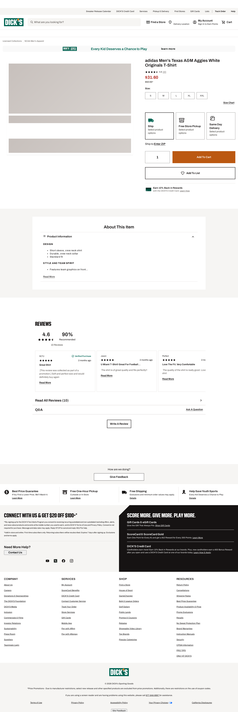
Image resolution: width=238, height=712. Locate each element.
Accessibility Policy (119, 702)
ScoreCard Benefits (70, 590)
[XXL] (202, 95)
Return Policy (182, 585)
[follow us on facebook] (64, 561)
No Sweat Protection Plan (188, 623)
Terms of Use (36, 702)
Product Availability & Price (188, 607)
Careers (7, 590)
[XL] (189, 95)
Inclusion (8, 612)
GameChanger (126, 596)
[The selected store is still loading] (156, 22)
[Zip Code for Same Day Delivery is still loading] (179, 22)
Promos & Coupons (128, 618)
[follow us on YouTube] (47, 561)
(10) (164, 72)
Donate (192, 498)
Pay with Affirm (68, 628)
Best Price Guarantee (186, 601)
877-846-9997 (152, 695)
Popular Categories (128, 639)
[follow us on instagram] (72, 561)
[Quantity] (157, 157)
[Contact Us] (15, 552)
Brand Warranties (184, 628)
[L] (176, 95)
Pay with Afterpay (70, 634)
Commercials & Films (13, 618)
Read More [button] (49, 276)
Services (144, 11)
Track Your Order (69, 607)
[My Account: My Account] (205, 22)
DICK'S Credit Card (125, 11)
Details (133, 498)
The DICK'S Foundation (15, 601)
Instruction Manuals (185, 634)
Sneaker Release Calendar (98, 11)
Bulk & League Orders (129, 601)
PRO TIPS (181, 650)
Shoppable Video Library (130, 628)
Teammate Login (11, 645)
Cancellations (182, 590)
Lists (207, 11)
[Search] (87, 22)
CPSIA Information (184, 645)
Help (233, 11)
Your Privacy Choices (158, 702)
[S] (150, 95)
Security (180, 639)
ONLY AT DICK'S (184, 656)
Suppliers (8, 639)
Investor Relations (12, 623)
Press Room (9, 634)
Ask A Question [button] (194, 409)
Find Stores (179, 11)
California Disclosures (202, 702)
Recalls (179, 618)
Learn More (168, 48)
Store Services (68, 612)
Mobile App (67, 623)
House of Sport (126, 590)
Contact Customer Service (74, 601)
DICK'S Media (10, 607)
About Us (8, 585)
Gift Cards (195, 11)
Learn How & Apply (202, 552)
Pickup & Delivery (161, 11)
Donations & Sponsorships (16, 596)
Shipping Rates (183, 596)
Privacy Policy (77, 702)
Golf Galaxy (124, 607)
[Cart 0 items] (227, 22)
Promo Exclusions (184, 612)
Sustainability (10, 628)
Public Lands (125, 612)
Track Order (220, 11)
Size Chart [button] (228, 102)
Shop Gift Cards (162, 525)
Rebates (123, 623)
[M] (163, 95)
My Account (67, 585)
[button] (159, 144)
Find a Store (124, 585)
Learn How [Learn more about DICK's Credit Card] (185, 191)
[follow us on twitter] (55, 561)
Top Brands (124, 634)
